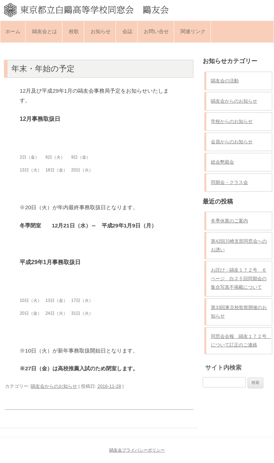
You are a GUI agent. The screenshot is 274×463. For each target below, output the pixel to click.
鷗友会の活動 (225, 80)
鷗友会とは (44, 31)
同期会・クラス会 (229, 182)
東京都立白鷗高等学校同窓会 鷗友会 (137, 9)
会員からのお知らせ (232, 141)
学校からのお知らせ (232, 121)
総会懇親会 (222, 162)
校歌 (74, 31)
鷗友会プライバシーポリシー (137, 450)
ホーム (12, 31)
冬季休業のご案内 (229, 220)
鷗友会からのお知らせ (54, 386)
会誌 (127, 31)
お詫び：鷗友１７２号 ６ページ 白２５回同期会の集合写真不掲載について (239, 278)
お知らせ (101, 31)
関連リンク (193, 31)
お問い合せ (156, 31)
